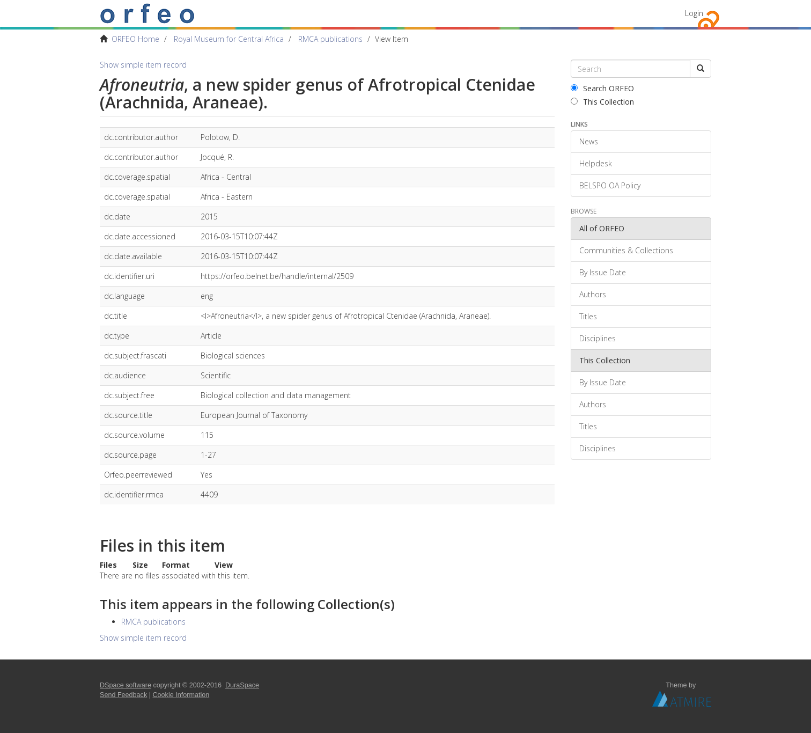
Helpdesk (595, 163)
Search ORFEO (602, 88)
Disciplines (597, 338)
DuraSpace (242, 685)
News (588, 141)
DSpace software (125, 685)
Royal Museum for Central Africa (229, 39)
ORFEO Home (135, 39)
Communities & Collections (626, 250)
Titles (588, 316)
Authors (592, 294)
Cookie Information (181, 695)
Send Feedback (123, 695)
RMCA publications (330, 39)
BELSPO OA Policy (609, 185)
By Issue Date (602, 272)
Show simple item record (143, 65)
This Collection (602, 102)
